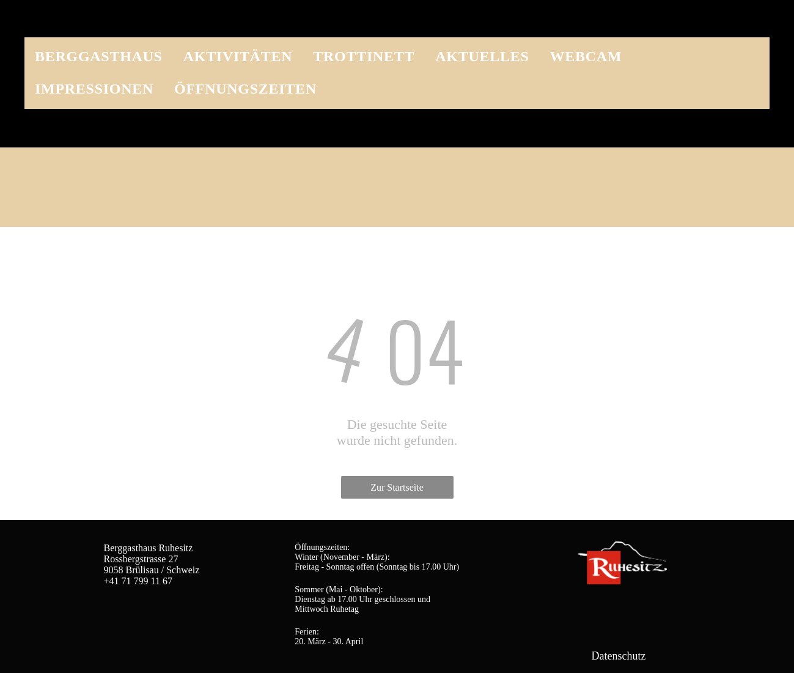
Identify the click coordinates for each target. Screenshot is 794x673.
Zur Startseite (397, 487)
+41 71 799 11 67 (138, 581)
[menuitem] (98, 53)
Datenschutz (619, 656)
